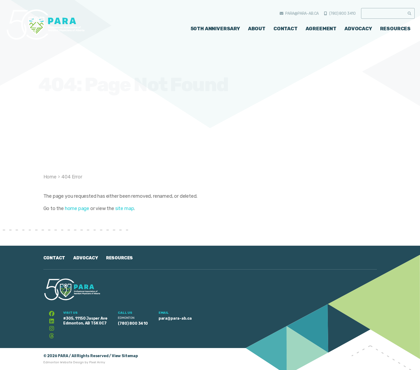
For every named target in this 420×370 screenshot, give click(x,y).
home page (77, 208)
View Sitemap (125, 356)
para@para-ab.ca (302, 13)
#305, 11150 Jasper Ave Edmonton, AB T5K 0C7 (85, 321)
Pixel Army (97, 362)
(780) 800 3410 (342, 13)
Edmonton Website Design (63, 362)
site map (124, 208)
